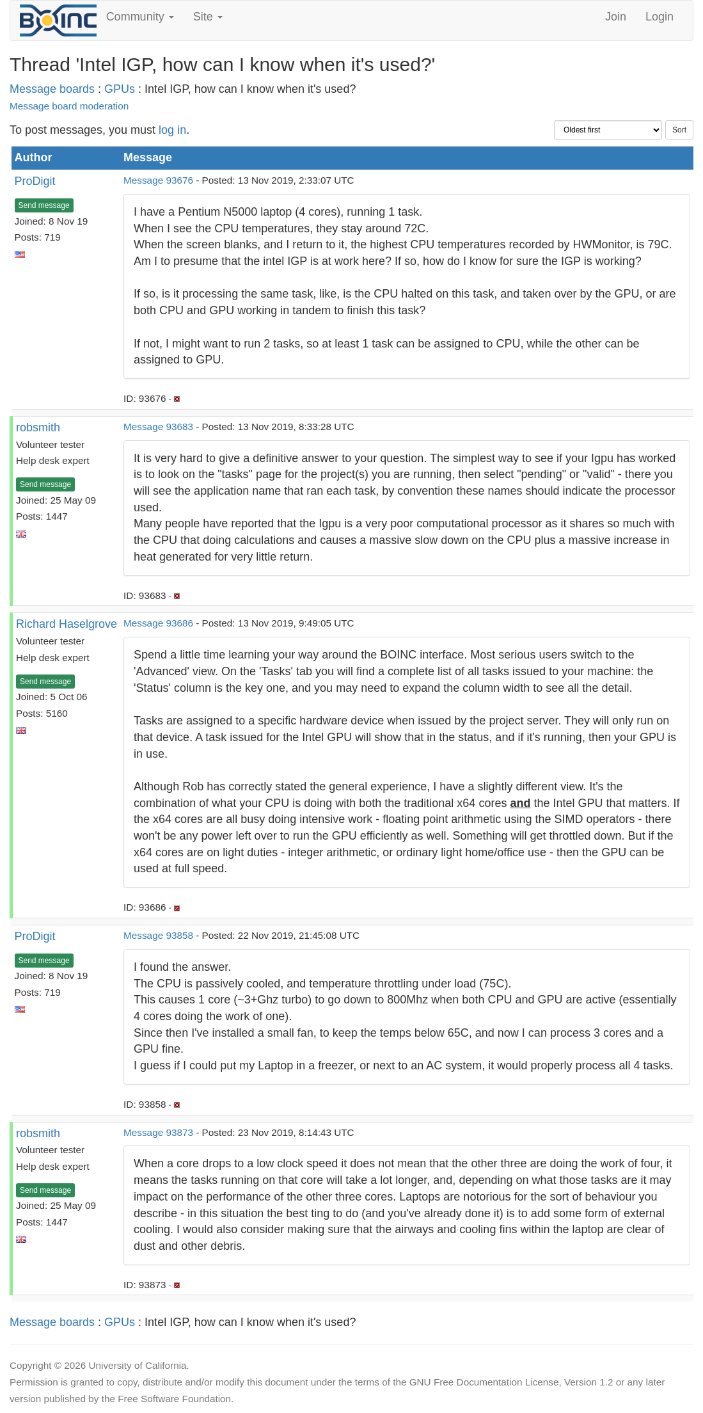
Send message (44, 205)
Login (659, 16)
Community (140, 16)
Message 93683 (158, 426)
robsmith (38, 427)
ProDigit (35, 181)
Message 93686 (158, 623)
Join (615, 16)
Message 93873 (158, 1132)
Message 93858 (158, 935)
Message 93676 (158, 180)
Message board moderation (69, 105)
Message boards (52, 89)
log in (172, 130)
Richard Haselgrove (66, 624)
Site (208, 16)
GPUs (119, 89)
